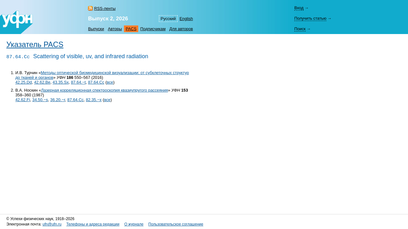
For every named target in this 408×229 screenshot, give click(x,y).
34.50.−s (40, 99)
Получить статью (310, 18)
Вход (298, 7)
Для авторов (181, 28)
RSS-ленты (104, 8)
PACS (131, 28)
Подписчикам (152, 28)
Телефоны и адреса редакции (92, 224)
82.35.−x (93, 99)
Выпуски (96, 28)
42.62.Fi (22, 99)
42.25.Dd (23, 82)
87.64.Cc (96, 82)
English (186, 18)
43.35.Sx (61, 82)
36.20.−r (57, 99)
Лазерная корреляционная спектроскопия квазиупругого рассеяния (104, 90)
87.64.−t (78, 82)
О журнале (133, 224)
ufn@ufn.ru (52, 224)
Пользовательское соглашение (175, 224)
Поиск (299, 28)
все (110, 82)
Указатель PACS (35, 44)
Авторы (115, 28)
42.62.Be (42, 82)
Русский (168, 18)
